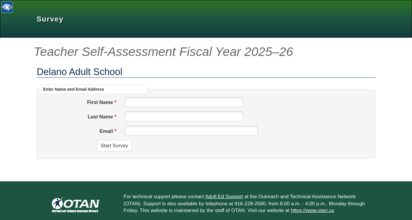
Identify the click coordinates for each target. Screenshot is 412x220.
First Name (100, 102)
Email (106, 131)
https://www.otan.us (312, 210)
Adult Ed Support (224, 196)
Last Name (100, 117)
